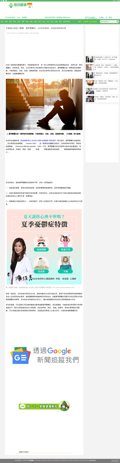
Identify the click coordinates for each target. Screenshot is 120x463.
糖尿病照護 (66, 21)
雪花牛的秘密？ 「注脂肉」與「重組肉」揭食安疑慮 (98, 18)
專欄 (56, 21)
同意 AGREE (115, 460)
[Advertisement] (44, 48)
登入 (114, 0)
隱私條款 (32, 460)
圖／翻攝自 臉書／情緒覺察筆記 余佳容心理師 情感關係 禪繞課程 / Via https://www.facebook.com (40, 287)
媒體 (60, 21)
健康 (10, 21)
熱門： (80, 21)
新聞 (18, 21)
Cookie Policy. (92, 460)
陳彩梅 (26, 33)
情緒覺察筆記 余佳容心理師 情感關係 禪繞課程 (38, 140)
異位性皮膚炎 (93, 21)
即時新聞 (35, 33)
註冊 (118, 0)
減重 (35, 21)
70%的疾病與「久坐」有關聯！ (16, 17)
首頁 (2, 21)
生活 (48, 21)
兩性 (43, 21)
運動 (31, 21)
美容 (39, 21)
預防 (14, 21)
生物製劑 (85, 21)
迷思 (52, 21)
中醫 (23, 21)
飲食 (27, 21)
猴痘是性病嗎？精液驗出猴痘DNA (57, 17)
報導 (6, 21)
